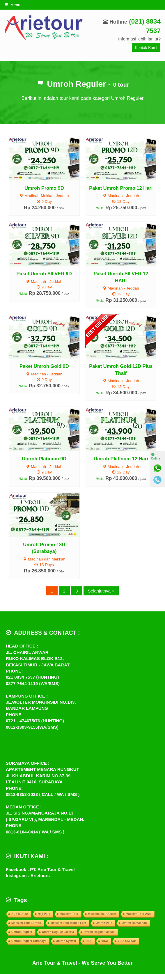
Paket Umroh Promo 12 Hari (120, 188)
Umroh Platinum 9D (44, 458)
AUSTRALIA (19, 914)
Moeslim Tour (69, 914)
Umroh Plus (104, 923)
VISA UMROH (127, 941)
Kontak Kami (146, 47)
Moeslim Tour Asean (102, 914)
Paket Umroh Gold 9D (44, 366)
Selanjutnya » (101, 590)
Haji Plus (44, 914)
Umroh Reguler (21, 932)
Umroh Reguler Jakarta (58, 932)
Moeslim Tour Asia (138, 914)
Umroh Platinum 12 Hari (121, 458)
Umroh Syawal (66, 941)
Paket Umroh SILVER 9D (44, 273)
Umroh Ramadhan (134, 923)
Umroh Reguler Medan (99, 932)
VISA (104, 941)
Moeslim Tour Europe (26, 923)
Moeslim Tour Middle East (68, 923)
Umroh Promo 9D (44, 188)
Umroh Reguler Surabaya (28, 941)
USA (89, 941)
